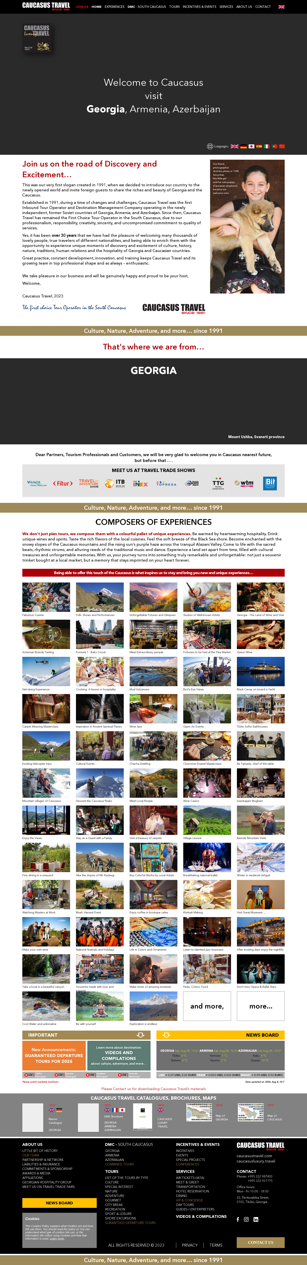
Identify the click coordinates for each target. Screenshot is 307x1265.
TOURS (174, 7)
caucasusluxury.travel (256, 1161)
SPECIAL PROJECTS (190, 1160)
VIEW (52, 1105)
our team (30, 1155)
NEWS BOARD (59, 1203)
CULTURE (112, 1182)
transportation (190, 1187)
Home (97, 7)
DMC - (129, 1144)
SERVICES (226, 7)
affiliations (32, 1178)
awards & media (36, 1173)
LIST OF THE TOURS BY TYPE (126, 1178)
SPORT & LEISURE (118, 1214)
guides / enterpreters (195, 1209)
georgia (112, 1151)
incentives (185, 1151)
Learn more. (57, 1238)
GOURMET (113, 1200)
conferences (187, 1164)
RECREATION (115, 1209)
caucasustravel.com (254, 1156)
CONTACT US (260, 1242)
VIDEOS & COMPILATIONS (201, 1216)
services (185, 1171)
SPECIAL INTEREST (119, 1187)
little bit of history (40, 1151)
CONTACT (263, 7)
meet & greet (187, 1182)
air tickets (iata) (190, 1178)
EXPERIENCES (115, 7)
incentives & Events (198, 1144)
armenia (112, 1155)
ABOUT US (244, 7)
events (182, 1155)
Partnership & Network (42, 1160)
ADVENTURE (114, 1196)
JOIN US (82, 7)
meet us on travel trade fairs (48, 1187)
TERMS (215, 1245)
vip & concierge (189, 1200)
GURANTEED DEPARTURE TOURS (130, 1223)
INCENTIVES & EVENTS (199, 7)
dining (181, 1196)
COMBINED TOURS (119, 1164)
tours (111, 1171)
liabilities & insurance (41, 1164)
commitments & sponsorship (47, 1169)
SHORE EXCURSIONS (120, 1218)
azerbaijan (114, 1160)
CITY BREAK (114, 1205)
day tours (185, 1205)
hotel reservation (192, 1191)
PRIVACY (190, 1245)
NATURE (111, 1191)
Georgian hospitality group (46, 1182)
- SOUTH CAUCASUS (147, 7)
